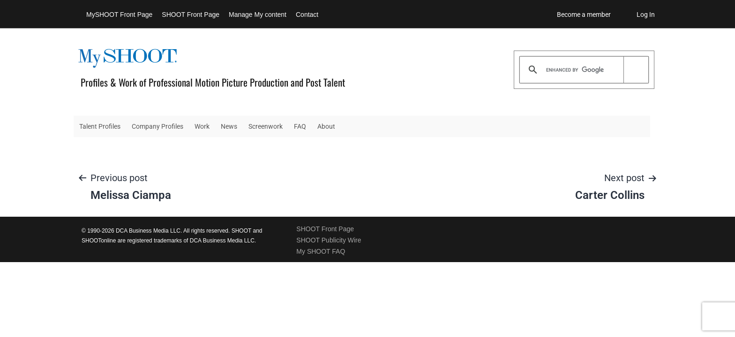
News (229, 126)
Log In (646, 14)
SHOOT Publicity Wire (328, 240)
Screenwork (265, 126)
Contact (307, 14)
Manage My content (257, 14)
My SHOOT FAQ (320, 251)
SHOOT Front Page (190, 14)
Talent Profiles (99, 126)
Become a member (584, 14)
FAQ (300, 126)
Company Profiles (157, 126)
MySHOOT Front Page (119, 14)
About (326, 126)
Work (202, 126)
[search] (582, 69)
